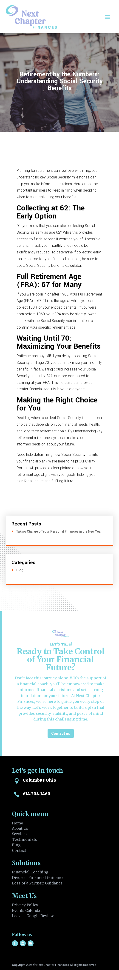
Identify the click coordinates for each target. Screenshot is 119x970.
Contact (19, 850)
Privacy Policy (25, 905)
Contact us (60, 733)
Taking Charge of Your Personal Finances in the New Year (59, 531)
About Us (20, 828)
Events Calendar (27, 910)
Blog (19, 570)
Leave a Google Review (33, 915)
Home (17, 823)
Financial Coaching (30, 872)
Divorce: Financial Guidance (38, 877)
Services (20, 834)
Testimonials (24, 839)
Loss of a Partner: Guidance (37, 883)
